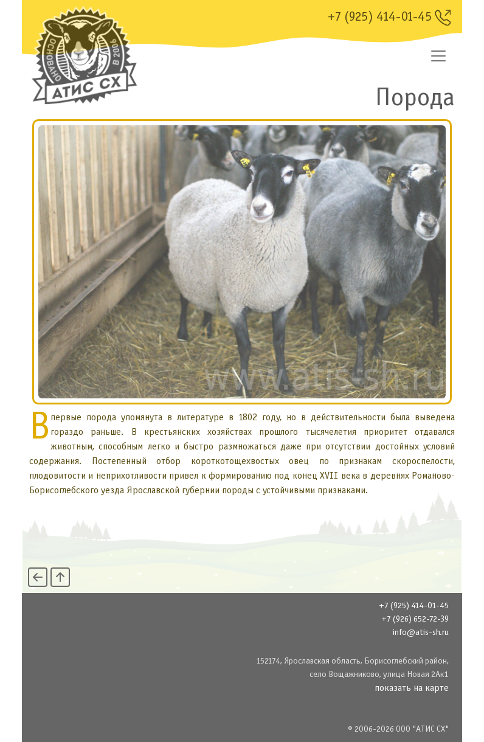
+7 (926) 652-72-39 (415, 619)
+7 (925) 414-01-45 (389, 17)
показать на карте (412, 688)
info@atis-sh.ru (421, 632)
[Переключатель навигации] (438, 56)
